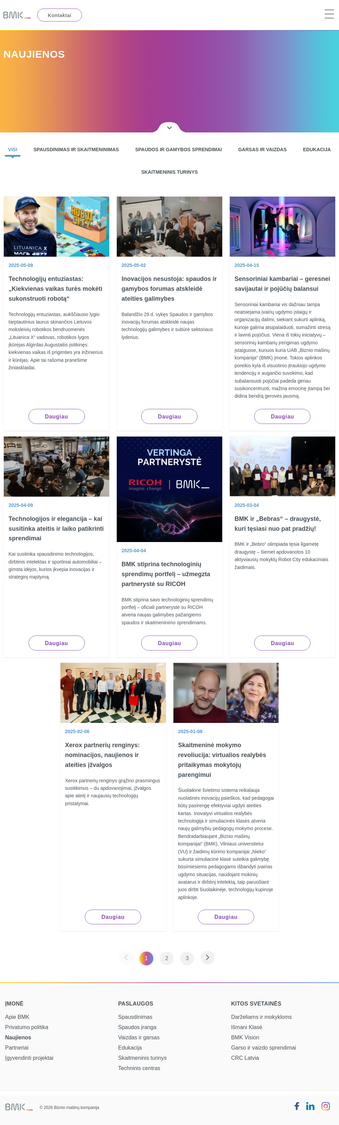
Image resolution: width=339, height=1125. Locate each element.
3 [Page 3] (187, 958)
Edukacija (317, 149)
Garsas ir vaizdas (262, 149)
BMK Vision (245, 1037)
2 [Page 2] (166, 958)
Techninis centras (139, 1068)
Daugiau (56, 416)
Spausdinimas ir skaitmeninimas (76, 149)
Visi (12, 149)
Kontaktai (59, 15)
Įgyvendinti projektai (29, 1058)
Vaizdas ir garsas (139, 1037)
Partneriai (16, 1048)
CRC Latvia (245, 1058)
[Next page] (207, 958)
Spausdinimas (135, 1017)
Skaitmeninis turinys (169, 172)
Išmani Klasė (247, 1027)
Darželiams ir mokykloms (261, 1017)
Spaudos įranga (137, 1027)
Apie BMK (17, 1017)
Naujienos (18, 1037)
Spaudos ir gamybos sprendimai (178, 149)
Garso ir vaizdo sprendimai (263, 1048)
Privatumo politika (26, 1027)
